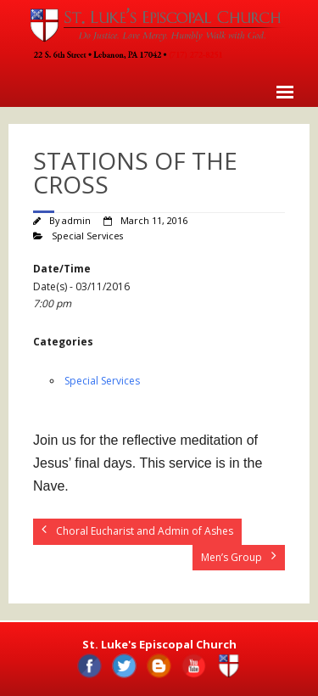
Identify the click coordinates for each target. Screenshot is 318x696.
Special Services (87, 235)
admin (76, 220)
